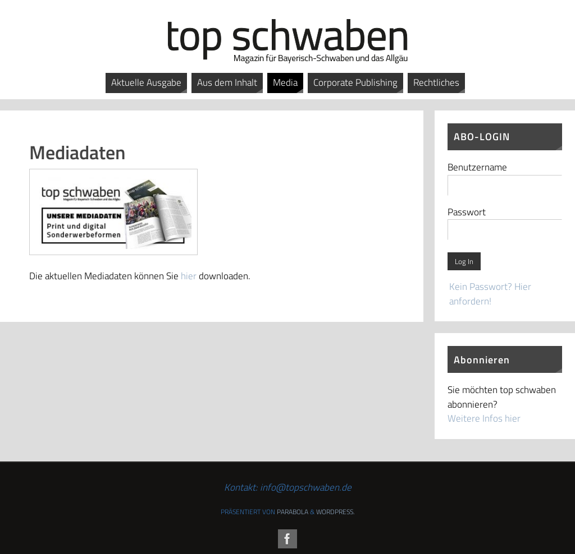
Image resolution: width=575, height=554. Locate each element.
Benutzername (477, 167)
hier (189, 276)
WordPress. (335, 511)
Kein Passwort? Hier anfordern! (490, 293)
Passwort (467, 212)
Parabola (292, 511)
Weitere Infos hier (484, 418)
